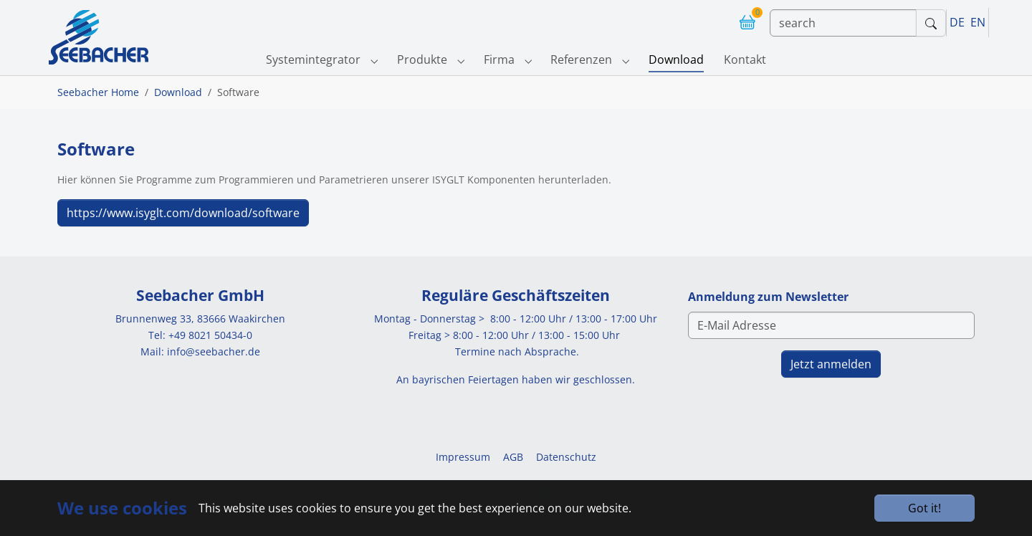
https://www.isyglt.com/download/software (183, 213)
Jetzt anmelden (830, 364)
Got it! (924, 508)
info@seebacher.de (213, 351)
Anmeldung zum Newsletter (768, 297)
